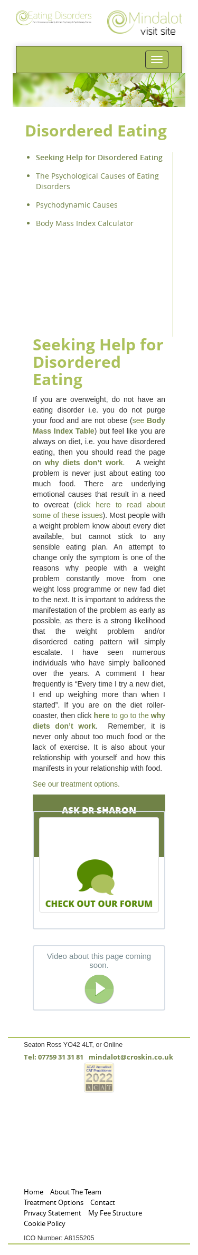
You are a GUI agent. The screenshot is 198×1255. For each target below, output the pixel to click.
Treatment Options (53, 1202)
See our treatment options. (76, 784)
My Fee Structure (115, 1213)
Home (33, 1192)
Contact (102, 1202)
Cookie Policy (44, 1223)
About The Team (75, 1192)
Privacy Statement (52, 1213)
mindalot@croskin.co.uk (131, 1057)
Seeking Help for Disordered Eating (99, 157)
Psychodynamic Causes (77, 205)
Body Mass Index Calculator (85, 223)
